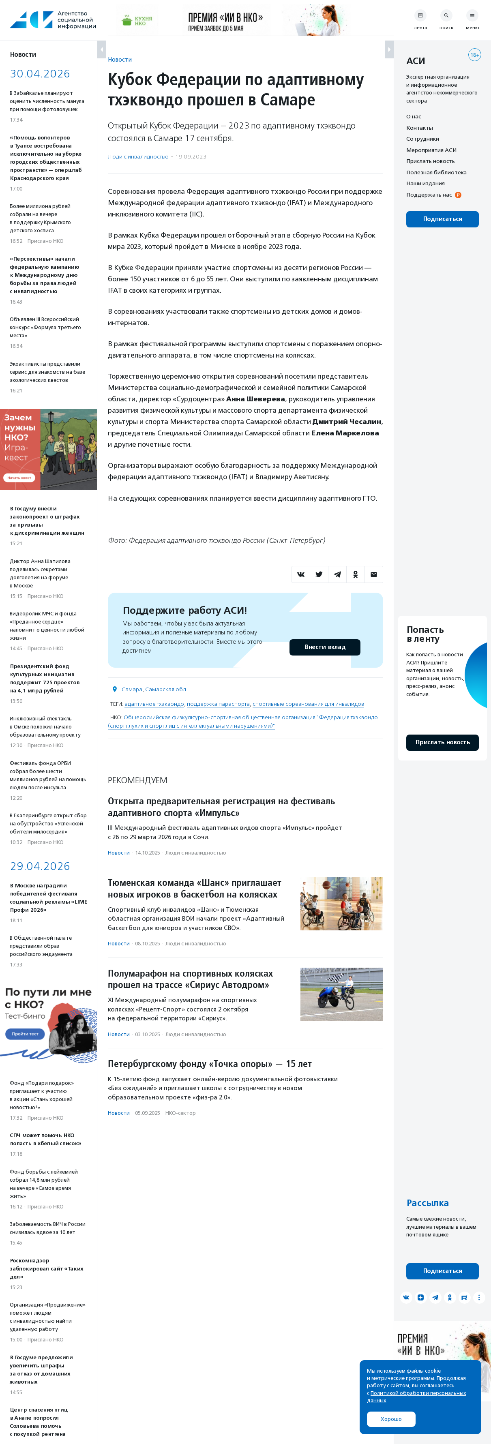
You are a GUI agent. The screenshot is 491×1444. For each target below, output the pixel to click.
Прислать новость (430, 161)
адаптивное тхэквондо (154, 704)
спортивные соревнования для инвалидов (308, 704)
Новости (120, 59)
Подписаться (442, 219)
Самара (132, 689)
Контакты (419, 127)
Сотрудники (422, 138)
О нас (413, 116)
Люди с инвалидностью (138, 156)
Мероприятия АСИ (431, 150)
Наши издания (425, 183)
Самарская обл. (166, 689)
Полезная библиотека (436, 172)
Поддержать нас (429, 194)
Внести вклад (324, 647)
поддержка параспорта (218, 704)
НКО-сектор (180, 1113)
